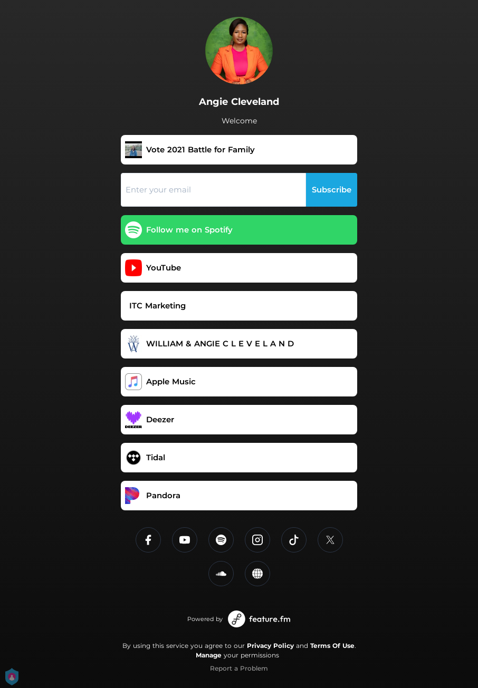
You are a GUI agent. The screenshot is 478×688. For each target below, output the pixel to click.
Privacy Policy (270, 646)
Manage (209, 655)
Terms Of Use (332, 646)
